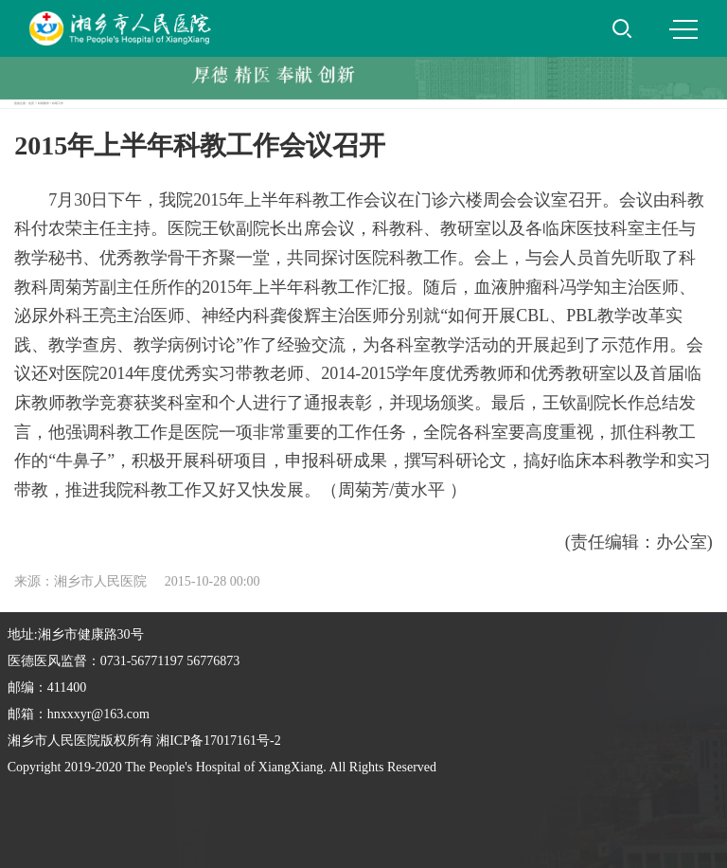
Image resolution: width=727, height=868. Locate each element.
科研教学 (43, 103)
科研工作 (57, 103)
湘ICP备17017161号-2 (218, 740)
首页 (31, 103)
